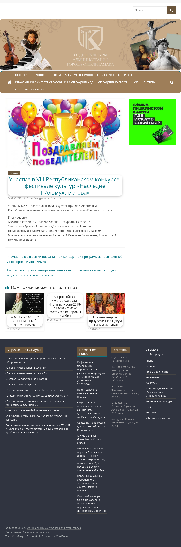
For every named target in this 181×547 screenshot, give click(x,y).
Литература (156, 354)
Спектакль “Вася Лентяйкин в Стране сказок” (89, 439)
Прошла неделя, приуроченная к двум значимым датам (105, 321)
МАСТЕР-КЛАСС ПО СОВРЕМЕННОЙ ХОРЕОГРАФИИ (25, 321)
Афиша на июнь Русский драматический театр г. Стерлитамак (91, 426)
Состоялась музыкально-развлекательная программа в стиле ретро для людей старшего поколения (61, 272)
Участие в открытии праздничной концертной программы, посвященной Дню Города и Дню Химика (65, 259)
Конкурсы (125, 75)
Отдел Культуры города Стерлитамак (46, 198)
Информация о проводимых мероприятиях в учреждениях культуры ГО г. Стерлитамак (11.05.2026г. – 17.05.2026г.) (91, 373)
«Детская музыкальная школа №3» (26, 373)
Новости (55, 75)
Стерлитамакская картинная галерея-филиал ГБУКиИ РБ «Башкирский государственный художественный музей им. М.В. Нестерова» (37, 428)
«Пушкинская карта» (29, 89)
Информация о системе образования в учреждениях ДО (54, 82)
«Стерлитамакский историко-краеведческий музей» (36, 395)
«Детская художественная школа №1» (27, 378)
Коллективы (105, 75)
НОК (135, 82)
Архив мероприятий (79, 75)
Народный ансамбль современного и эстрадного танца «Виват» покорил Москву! (89, 483)
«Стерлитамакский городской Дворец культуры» (34, 390)
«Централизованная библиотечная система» (32, 410)
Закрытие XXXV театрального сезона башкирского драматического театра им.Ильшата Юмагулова (91, 410)
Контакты (148, 82)
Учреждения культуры (113, 82)
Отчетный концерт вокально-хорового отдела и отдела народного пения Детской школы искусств (91, 503)
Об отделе (22, 75)
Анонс (40, 75)
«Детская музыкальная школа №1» (26, 367)
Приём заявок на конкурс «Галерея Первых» (87, 393)
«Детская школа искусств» (20, 384)
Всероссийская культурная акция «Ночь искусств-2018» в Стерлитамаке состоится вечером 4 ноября (65, 306)
